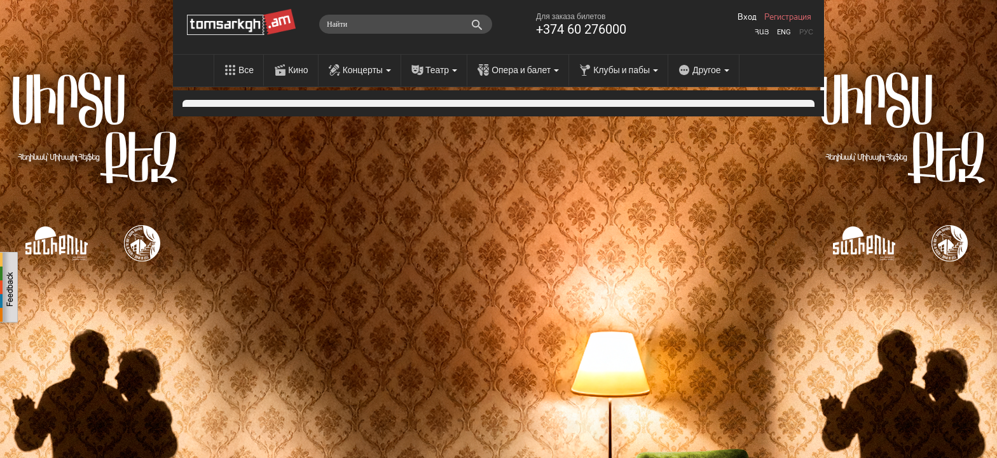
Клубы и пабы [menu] (625, 70)
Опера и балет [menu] (525, 70)
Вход (747, 17)
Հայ (762, 32)
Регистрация (787, 17)
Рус (806, 32)
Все (246, 70)
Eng (784, 32)
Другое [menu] (710, 70)
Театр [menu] (441, 70)
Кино (298, 70)
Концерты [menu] (367, 70)
